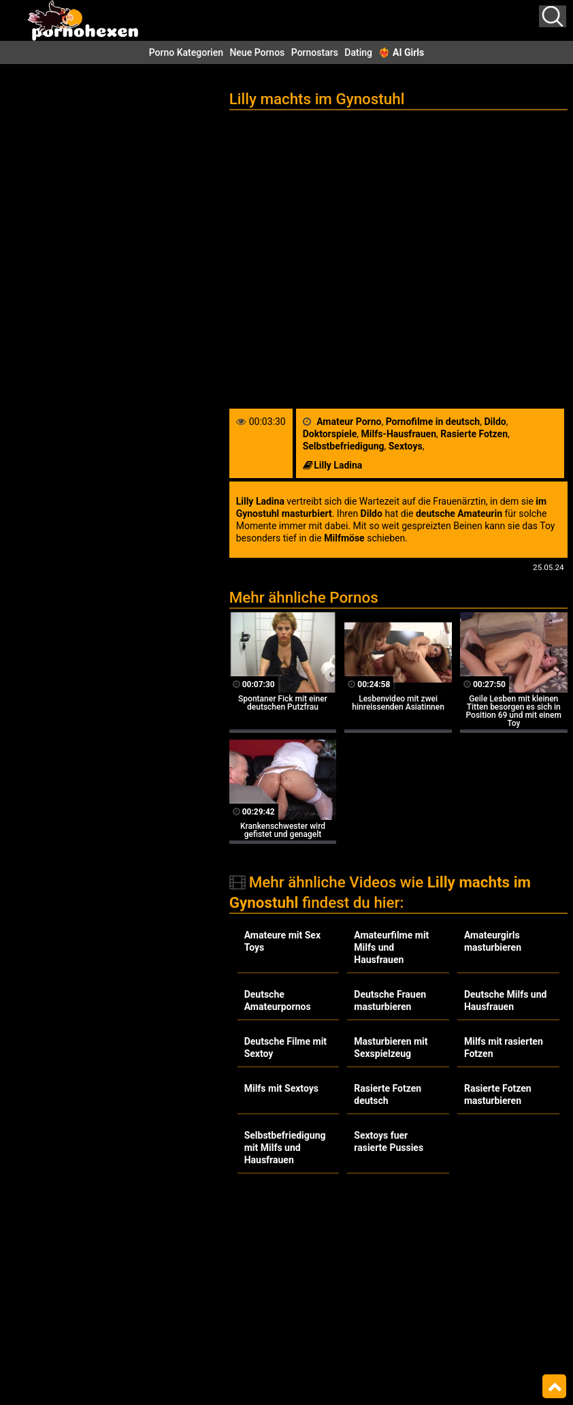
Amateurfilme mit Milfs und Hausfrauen (391, 947)
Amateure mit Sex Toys (282, 941)
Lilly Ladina (338, 465)
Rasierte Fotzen (474, 433)
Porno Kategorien (186, 52)
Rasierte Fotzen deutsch (387, 1094)
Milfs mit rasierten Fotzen (503, 1047)
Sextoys (406, 446)
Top (554, 1386)
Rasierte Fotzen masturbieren (497, 1094)
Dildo (495, 421)
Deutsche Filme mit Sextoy (285, 1047)
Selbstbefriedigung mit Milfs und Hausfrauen (285, 1147)
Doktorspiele (330, 433)
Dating (358, 52)
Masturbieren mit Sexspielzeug (390, 1047)
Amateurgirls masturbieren (492, 941)
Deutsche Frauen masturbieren (390, 1000)
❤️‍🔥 (401, 52)
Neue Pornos (256, 52)
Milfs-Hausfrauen (398, 433)
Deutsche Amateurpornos (277, 1000)
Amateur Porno (348, 421)
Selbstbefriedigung (343, 446)
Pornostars (314, 52)
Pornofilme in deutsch (433, 421)
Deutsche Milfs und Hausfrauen (505, 1000)
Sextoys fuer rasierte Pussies (388, 1141)
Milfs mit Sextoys (281, 1088)
